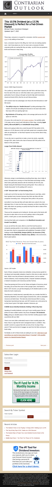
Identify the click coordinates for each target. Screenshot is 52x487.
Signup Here (7, 371)
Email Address (8, 358)
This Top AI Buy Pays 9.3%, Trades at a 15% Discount (21, 430)
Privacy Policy (36, 482)
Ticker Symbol (8, 413)
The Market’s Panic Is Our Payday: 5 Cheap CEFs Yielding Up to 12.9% (26, 428)
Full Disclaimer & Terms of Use (24, 482)
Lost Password (8, 373)
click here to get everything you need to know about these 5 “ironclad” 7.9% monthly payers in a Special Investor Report (25, 335)
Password (7, 363)
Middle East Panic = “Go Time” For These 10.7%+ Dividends (23, 438)
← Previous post (9, 345)
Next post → (44, 345)
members (27, 120)
